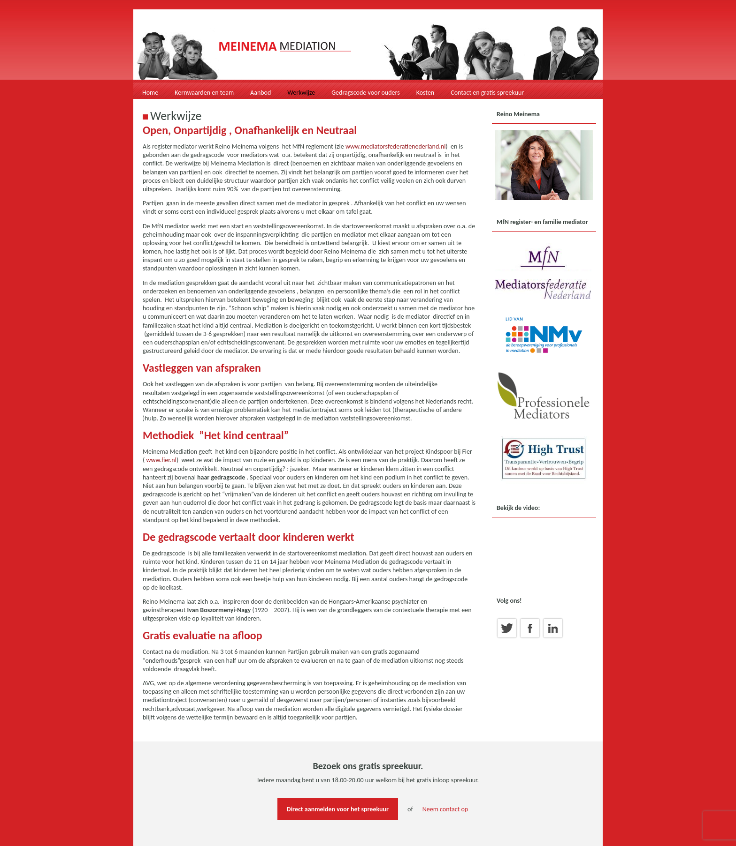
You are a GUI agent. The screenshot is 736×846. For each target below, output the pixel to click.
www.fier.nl (161, 460)
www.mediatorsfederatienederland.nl (395, 146)
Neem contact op (445, 809)
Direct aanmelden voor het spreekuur (338, 809)
